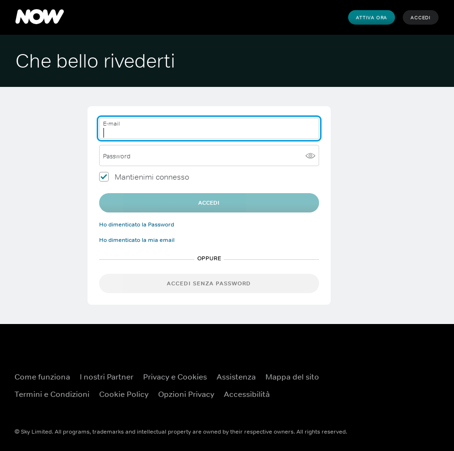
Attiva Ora (371, 17)
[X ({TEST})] (392, 398)
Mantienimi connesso (152, 177)
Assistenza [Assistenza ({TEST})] (236, 376)
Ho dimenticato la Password (136, 224)
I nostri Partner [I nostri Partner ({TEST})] (106, 376)
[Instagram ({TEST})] (417, 398)
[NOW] (39, 17)
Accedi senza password (209, 283)
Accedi (420, 17)
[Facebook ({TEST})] (392, 371)
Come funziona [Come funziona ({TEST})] (42, 376)
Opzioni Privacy (186, 394)
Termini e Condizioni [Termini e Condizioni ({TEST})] (52, 394)
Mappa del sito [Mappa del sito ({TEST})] (292, 376)
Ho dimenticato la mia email (137, 240)
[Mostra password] (310, 155)
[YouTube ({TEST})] (417, 371)
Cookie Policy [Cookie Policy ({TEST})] (123, 394)
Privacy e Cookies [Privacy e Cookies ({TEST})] (175, 376)
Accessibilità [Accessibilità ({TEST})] (247, 394)
